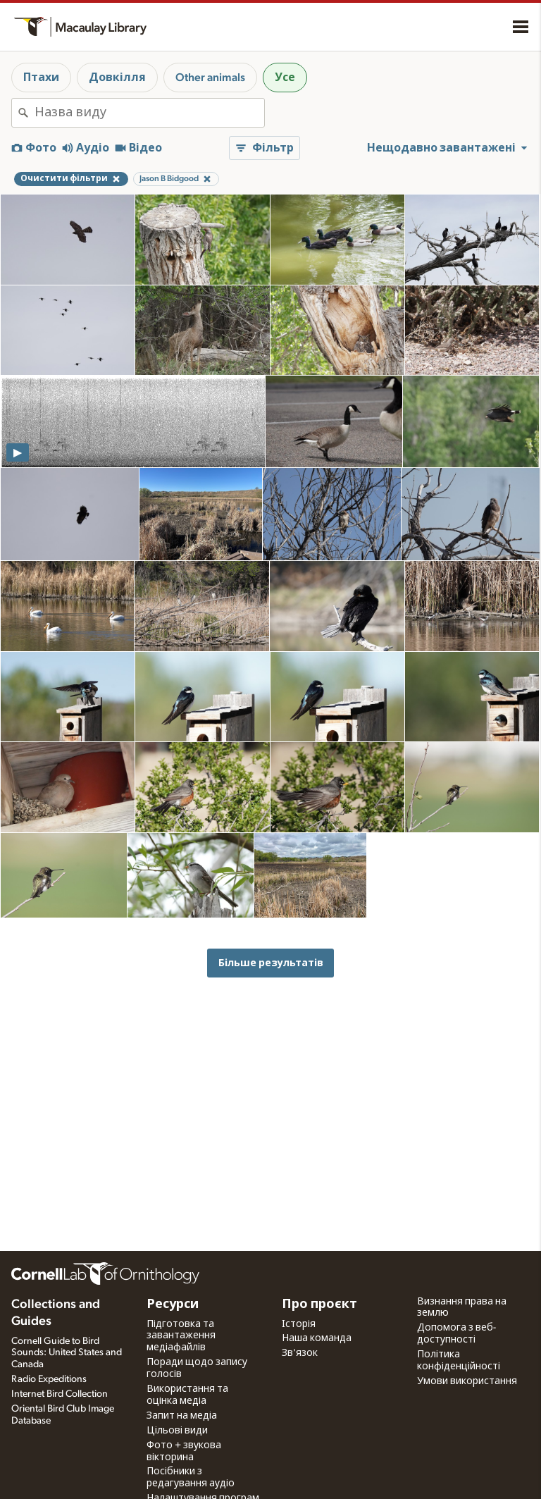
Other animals (210, 77)
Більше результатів (270, 963)
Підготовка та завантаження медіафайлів (181, 1336)
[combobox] (149, 113)
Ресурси (173, 1304)
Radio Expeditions (49, 1379)
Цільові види (177, 1431)
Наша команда (317, 1338)
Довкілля (117, 77)
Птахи (41, 77)
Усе (285, 77)
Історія (299, 1324)
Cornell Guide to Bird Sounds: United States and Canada (66, 1353)
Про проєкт (319, 1304)
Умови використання (467, 1381)
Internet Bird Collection (59, 1394)
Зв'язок (300, 1353)
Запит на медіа (182, 1416)
